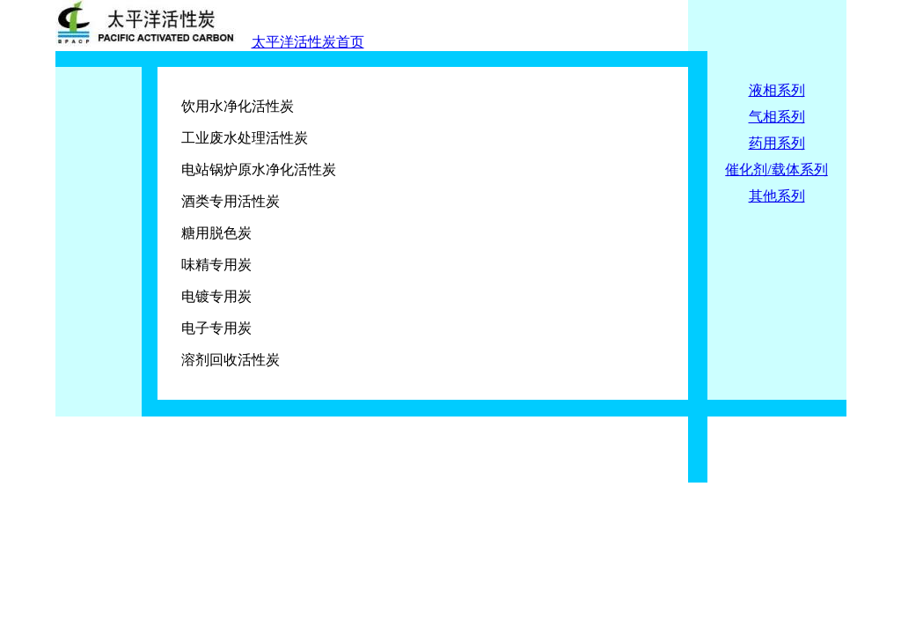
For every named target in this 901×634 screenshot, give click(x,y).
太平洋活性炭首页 (308, 41)
